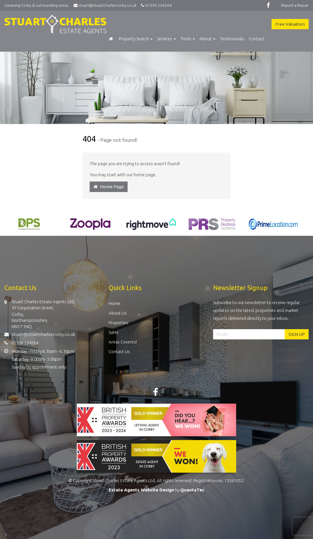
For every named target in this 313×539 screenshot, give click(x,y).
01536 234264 (155, 5)
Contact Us (119, 351)
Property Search (136, 38)
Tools (187, 38)
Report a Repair (295, 5)
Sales (114, 332)
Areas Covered (123, 341)
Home (114, 303)
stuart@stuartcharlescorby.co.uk (106, 5)
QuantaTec (192, 489)
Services (166, 38)
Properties (118, 322)
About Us (118, 313)
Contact (256, 38)
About (207, 38)
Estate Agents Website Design (141, 489)
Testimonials (232, 38)
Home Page (108, 186)
